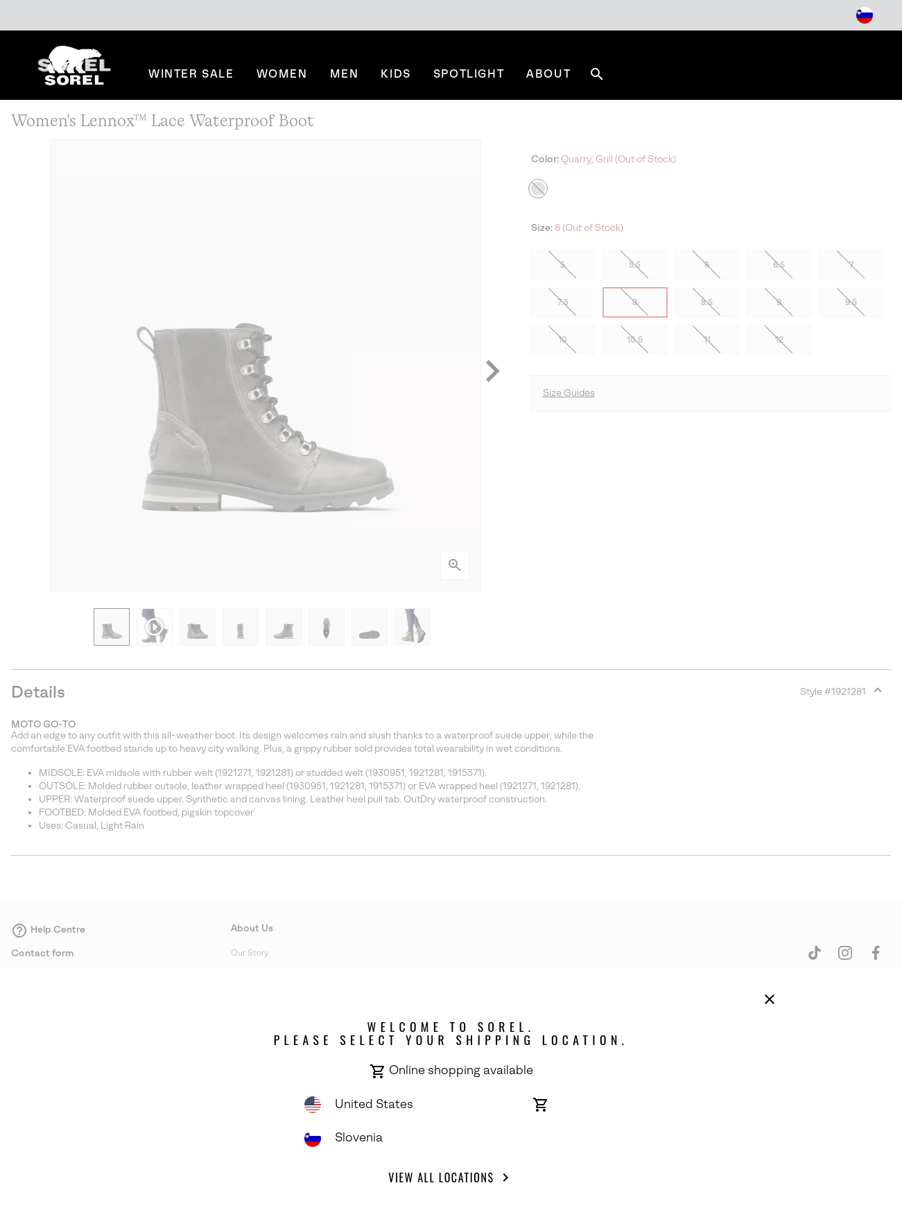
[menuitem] (191, 74)
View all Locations (450, 1177)
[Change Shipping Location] (864, 15)
